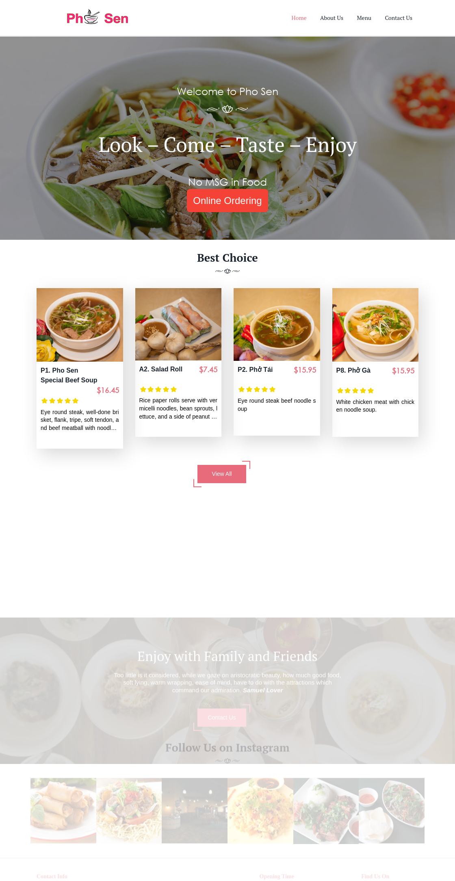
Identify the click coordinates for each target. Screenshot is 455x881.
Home (299, 18)
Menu (364, 18)
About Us (331, 18)
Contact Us (398, 18)
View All (221, 474)
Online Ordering (227, 200)
